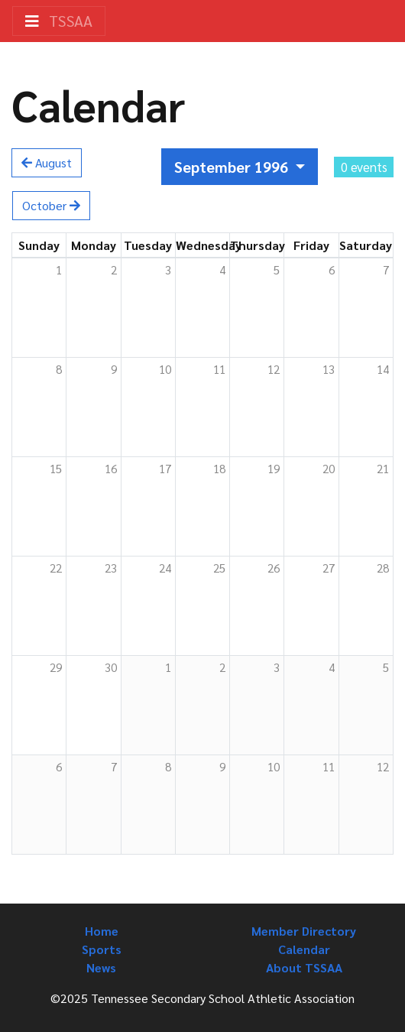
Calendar (304, 949)
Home (101, 931)
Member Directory (303, 931)
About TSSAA (304, 967)
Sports (102, 949)
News (101, 967)
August (46, 162)
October (51, 205)
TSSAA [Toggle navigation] (58, 21)
